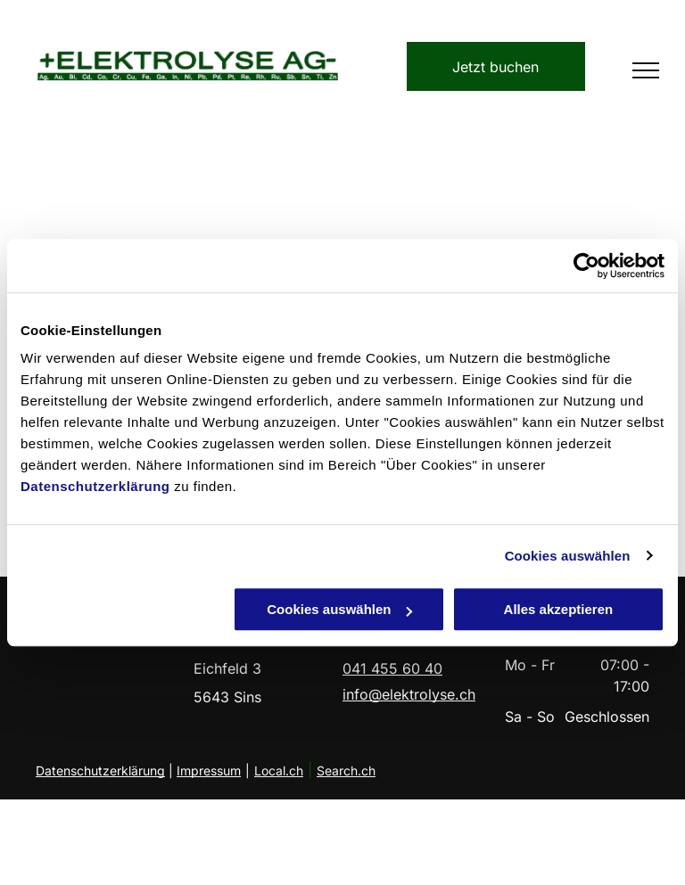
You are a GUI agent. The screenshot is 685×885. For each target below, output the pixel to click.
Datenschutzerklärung (95, 486)
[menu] (646, 70)
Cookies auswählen (568, 555)
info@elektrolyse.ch (408, 694)
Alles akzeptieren (559, 609)
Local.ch (278, 770)
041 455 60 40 (392, 668)
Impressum (209, 770)
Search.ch (346, 770)
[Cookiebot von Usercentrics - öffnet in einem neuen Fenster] (586, 265)
